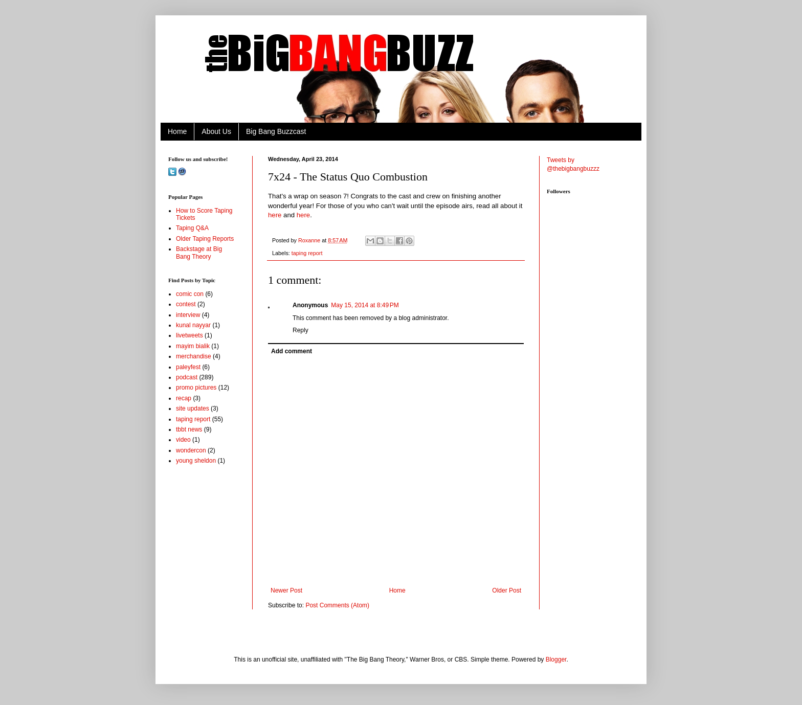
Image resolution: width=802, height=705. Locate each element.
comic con (190, 294)
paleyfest (188, 367)
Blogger (556, 659)
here (274, 215)
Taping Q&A (192, 228)
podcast (186, 377)
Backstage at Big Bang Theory (199, 252)
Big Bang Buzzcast (276, 131)
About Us (216, 131)
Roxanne (310, 240)
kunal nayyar (193, 325)
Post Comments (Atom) (337, 605)
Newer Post (286, 590)
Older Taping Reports (205, 238)
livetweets (189, 335)
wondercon (191, 450)
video (183, 439)
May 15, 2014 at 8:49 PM (364, 305)
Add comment (291, 351)
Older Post (506, 590)
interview (188, 315)
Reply (300, 330)
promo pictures (196, 387)
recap (183, 398)
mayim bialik (193, 346)
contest (186, 304)
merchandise (193, 356)
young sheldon (196, 460)
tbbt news (189, 429)
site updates (192, 408)
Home (177, 131)
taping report (307, 253)
